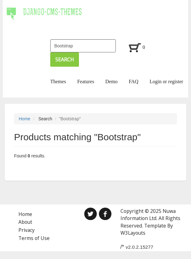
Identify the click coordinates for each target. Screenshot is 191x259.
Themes (58, 81)
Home (24, 118)
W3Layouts (132, 232)
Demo (111, 81)
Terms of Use (34, 238)
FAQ (134, 81)
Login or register (166, 81)
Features (85, 81)
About (25, 221)
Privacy (26, 230)
